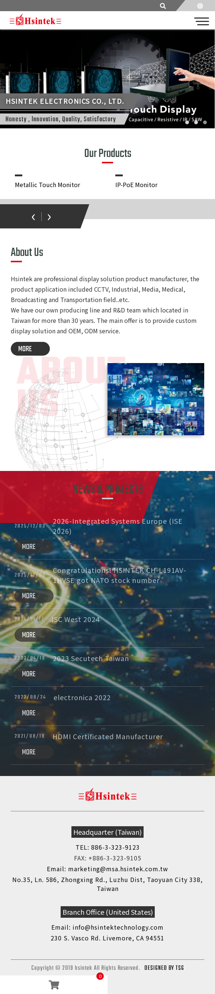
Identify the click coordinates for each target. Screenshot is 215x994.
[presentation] (33, 215)
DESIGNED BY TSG (164, 968)
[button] (187, 122)
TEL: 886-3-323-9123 (108, 847)
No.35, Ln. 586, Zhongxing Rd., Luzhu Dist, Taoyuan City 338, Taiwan (107, 884)
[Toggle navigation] (202, 20)
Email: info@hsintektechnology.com (107, 927)
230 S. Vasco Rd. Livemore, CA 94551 (107, 937)
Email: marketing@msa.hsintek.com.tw (107, 868)
